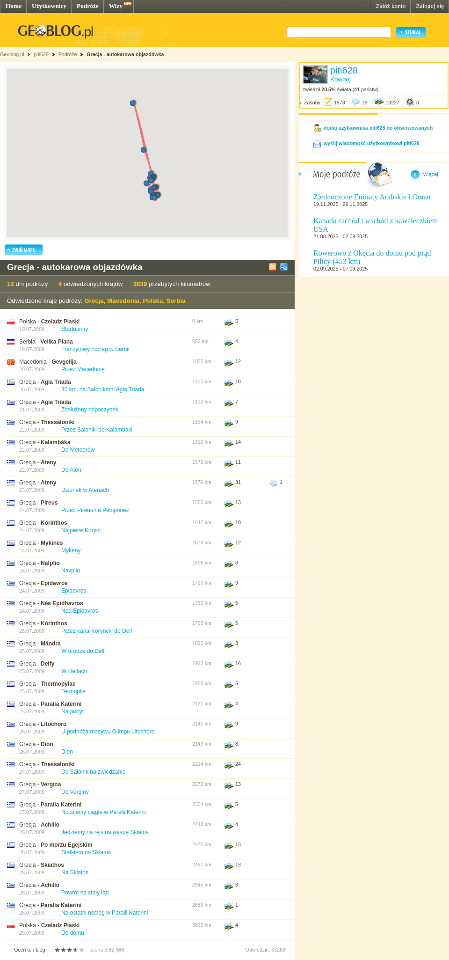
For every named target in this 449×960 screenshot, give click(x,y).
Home (14, 5)
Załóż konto (391, 5)
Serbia (176, 300)
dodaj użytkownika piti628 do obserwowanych (378, 128)
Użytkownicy (49, 5)
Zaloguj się (430, 5)
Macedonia (123, 300)
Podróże (88, 5)
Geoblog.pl (12, 54)
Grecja (94, 300)
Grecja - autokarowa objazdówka (125, 54)
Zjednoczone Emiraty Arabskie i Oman (372, 197)
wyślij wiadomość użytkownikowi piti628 (372, 143)
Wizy (116, 5)
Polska (153, 300)
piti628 (41, 54)
